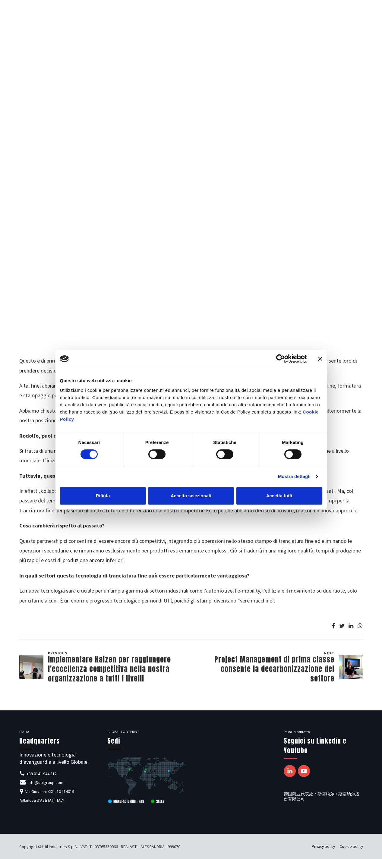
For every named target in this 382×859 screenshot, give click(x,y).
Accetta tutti (279, 495)
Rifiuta (103, 495)
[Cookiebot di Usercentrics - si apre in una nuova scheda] (280, 358)
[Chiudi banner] (320, 359)
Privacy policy (323, 846)
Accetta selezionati (191, 495)
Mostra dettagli (294, 476)
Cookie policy (351, 846)
